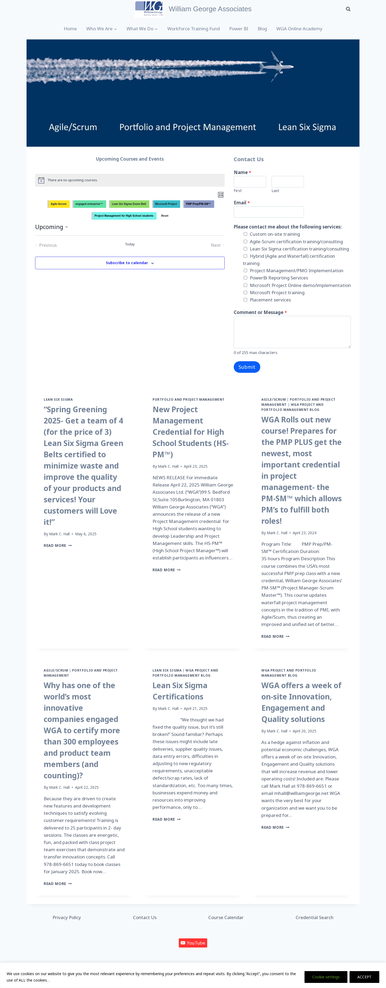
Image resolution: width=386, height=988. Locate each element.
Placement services (270, 300)
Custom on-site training (275, 234)
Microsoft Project (166, 203)
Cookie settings (326, 976)
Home (70, 28)
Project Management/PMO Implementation (296, 270)
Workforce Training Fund (193, 28)
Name (242, 172)
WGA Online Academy (299, 28)
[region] (193, 975)
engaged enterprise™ (89, 203)
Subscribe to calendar (127, 262)
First (238, 190)
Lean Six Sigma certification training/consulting (299, 249)
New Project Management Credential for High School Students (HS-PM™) (191, 431)
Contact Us (145, 917)
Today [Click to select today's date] (130, 244)
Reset (164, 215)
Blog (262, 28)
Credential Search (314, 917)
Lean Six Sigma (58, 399)
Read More (58, 545)
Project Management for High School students (124, 215)
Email (242, 203)
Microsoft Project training (277, 292)
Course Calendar (226, 917)
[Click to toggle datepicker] (51, 226)
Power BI (238, 28)
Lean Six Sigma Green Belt (129, 203)
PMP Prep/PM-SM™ (198, 203)
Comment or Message (260, 312)
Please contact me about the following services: (288, 227)
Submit (247, 367)
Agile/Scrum (273, 399)
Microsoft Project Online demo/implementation (300, 285)
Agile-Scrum (58, 203)
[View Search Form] (348, 9)
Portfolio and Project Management (189, 399)
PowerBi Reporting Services (279, 278)
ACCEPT (364, 976)
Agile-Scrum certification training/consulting (296, 241)
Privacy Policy (67, 917)
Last (275, 190)
